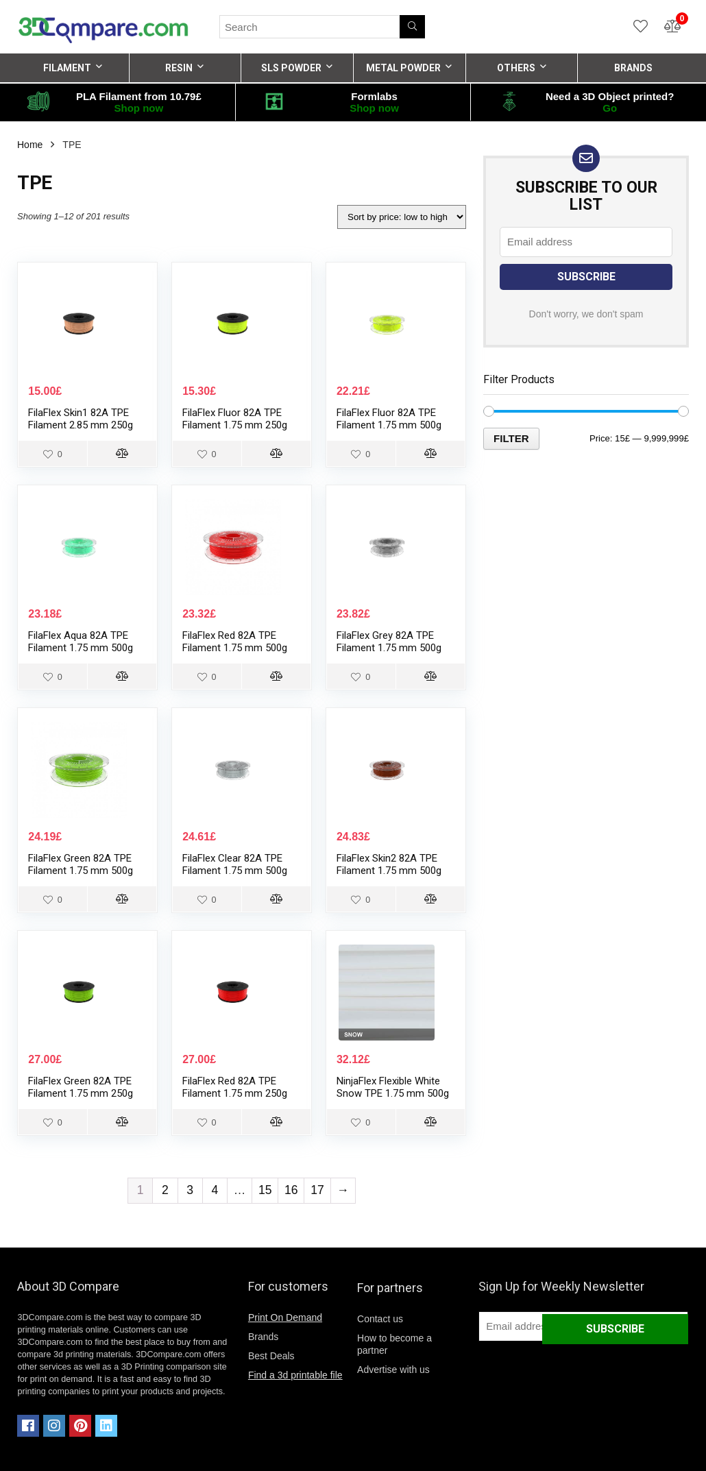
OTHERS (516, 67)
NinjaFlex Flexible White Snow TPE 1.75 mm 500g (393, 1087)
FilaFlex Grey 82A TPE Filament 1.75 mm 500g (389, 641)
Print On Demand (285, 1317)
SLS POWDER (291, 67)
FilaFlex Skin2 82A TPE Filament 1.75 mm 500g (389, 864)
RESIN (179, 67)
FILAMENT (67, 67)
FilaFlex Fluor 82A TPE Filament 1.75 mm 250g (234, 418)
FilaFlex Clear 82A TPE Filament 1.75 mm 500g (234, 864)
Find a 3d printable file (295, 1375)
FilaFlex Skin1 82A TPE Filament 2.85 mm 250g (80, 418)
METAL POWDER (403, 67)
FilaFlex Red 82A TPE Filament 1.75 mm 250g (234, 1087)
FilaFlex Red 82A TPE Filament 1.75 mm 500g (234, 641)
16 (291, 1190)
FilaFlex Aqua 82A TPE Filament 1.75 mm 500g (80, 641)
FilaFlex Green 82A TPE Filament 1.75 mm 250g (80, 1087)
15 (265, 1190)
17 (317, 1190)
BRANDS (633, 67)
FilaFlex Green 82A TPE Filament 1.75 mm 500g (80, 864)
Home (29, 144)
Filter (511, 438)
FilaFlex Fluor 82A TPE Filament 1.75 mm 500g (389, 418)
